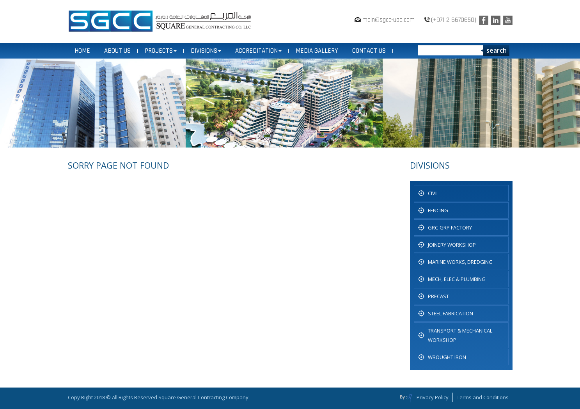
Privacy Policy (433, 397)
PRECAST (438, 296)
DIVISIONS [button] (206, 50)
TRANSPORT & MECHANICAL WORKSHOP (460, 335)
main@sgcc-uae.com (388, 20)
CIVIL (433, 193)
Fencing (438, 210)
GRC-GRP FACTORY (450, 227)
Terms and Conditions (483, 397)
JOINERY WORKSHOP (452, 244)
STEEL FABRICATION (450, 313)
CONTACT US (369, 50)
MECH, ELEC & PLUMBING (457, 279)
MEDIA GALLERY (317, 50)
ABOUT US (117, 50)
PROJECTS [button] (161, 50)
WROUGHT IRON (447, 357)
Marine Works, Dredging (460, 261)
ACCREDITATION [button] (258, 50)
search (496, 50)
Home (82, 50)
